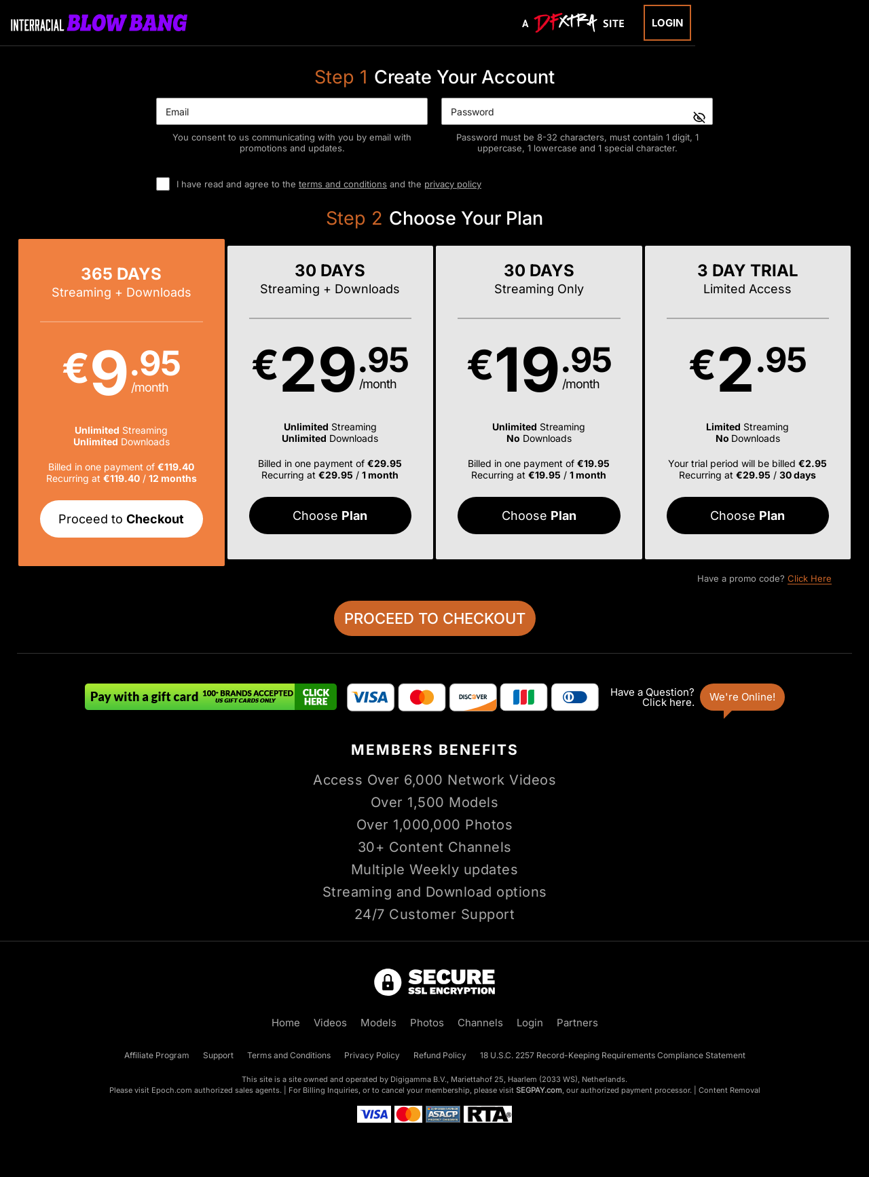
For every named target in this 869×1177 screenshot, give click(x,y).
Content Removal (729, 1090)
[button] (121, 402)
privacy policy (452, 184)
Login (667, 22)
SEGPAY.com (539, 1090)
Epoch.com (171, 1090)
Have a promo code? (764, 578)
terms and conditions (343, 184)
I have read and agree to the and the (329, 184)
